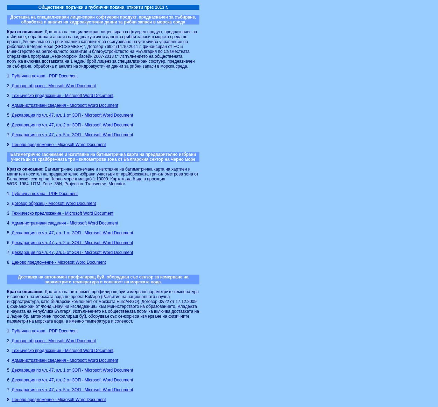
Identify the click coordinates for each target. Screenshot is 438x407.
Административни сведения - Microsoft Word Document (65, 105)
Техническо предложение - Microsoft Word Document (62, 95)
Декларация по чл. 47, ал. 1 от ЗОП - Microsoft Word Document (72, 115)
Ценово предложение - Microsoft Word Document (59, 144)
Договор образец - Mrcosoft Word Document (54, 85)
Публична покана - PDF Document (45, 76)
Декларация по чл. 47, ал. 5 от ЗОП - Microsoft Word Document (72, 134)
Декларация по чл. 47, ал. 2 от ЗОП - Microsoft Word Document (72, 125)
